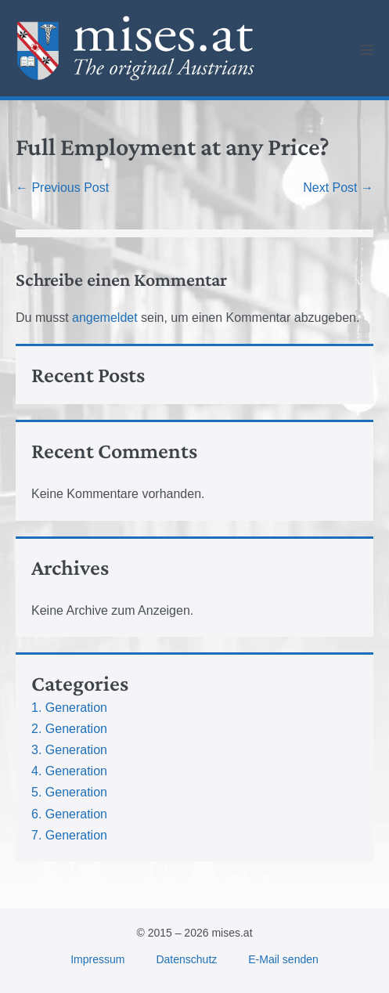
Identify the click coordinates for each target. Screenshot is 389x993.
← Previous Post (62, 187)
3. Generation (69, 749)
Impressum (97, 959)
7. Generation (69, 835)
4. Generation (69, 771)
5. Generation (69, 792)
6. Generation (69, 814)
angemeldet (105, 317)
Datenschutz (186, 959)
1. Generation (69, 707)
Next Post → (338, 187)
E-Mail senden (283, 959)
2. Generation (69, 728)
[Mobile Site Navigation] (367, 49)
